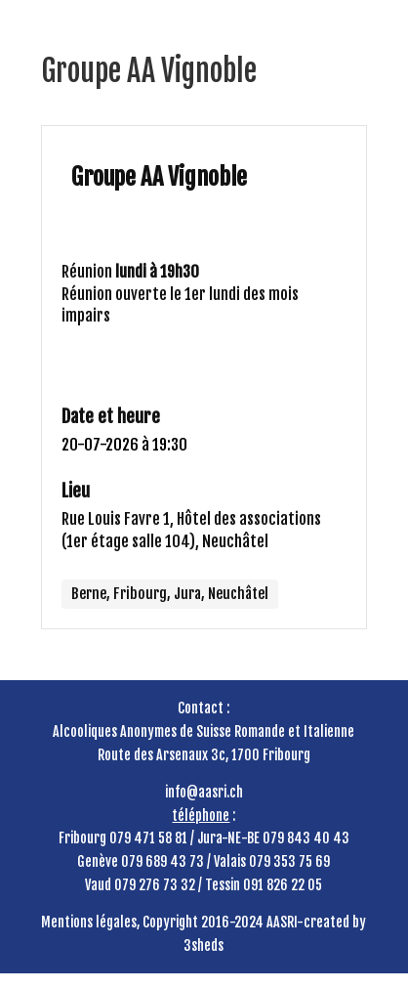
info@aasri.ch (204, 792)
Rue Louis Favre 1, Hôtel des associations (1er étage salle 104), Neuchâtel (191, 530)
